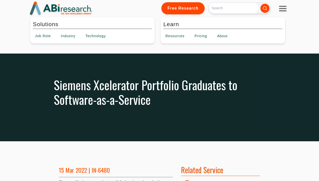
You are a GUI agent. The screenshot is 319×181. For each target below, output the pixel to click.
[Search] (233, 8)
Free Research (182, 8)
